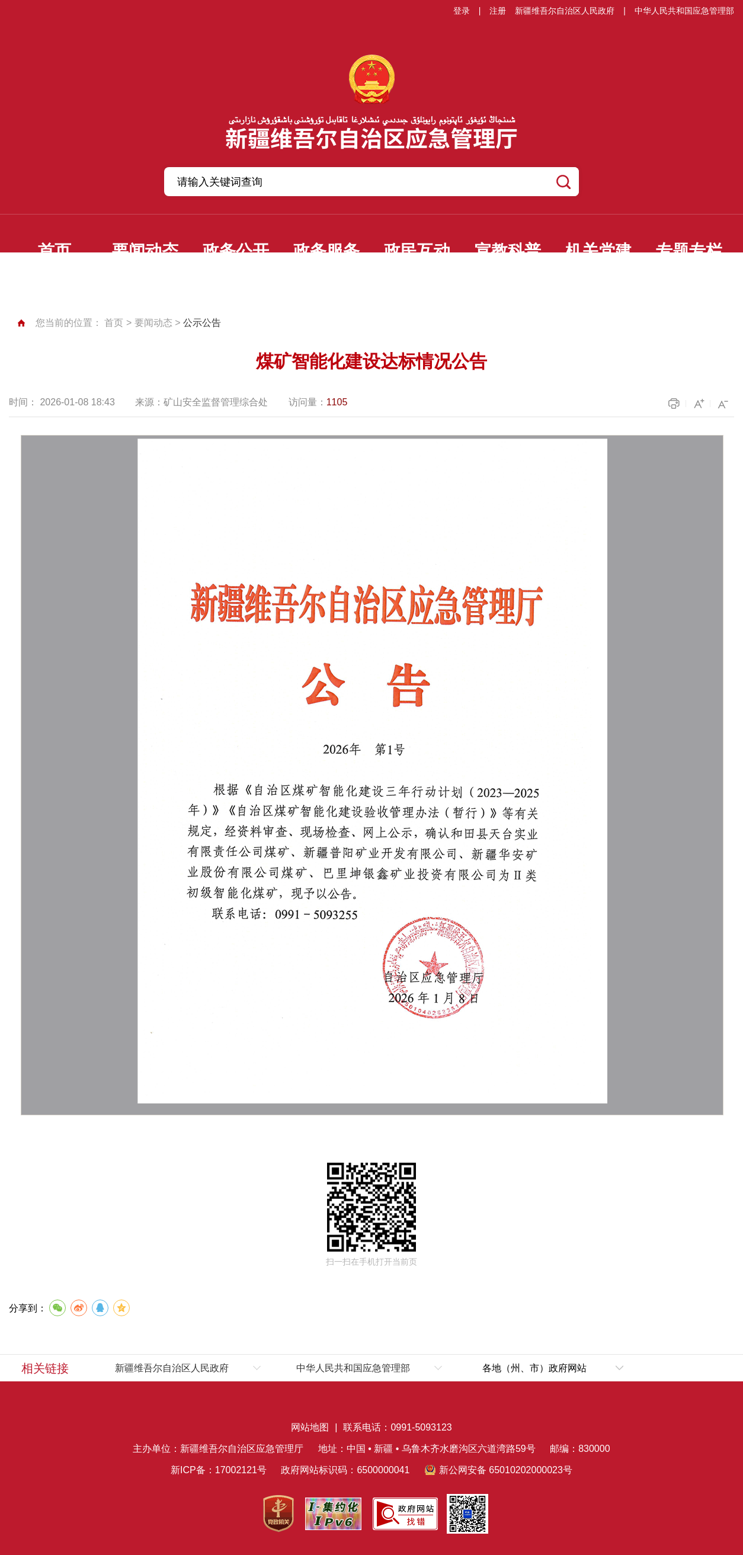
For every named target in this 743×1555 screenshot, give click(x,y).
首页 (54, 251)
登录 (461, 10)
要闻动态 (145, 251)
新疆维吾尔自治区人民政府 (564, 10)
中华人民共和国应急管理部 (684, 10)
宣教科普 (508, 251)
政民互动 (417, 251)
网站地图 (310, 1427)
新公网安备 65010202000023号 (505, 1470)
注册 (497, 10)
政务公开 (236, 251)
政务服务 (326, 251)
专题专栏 (689, 251)
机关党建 (598, 251)
